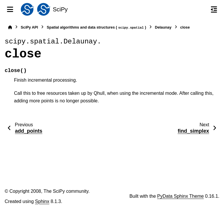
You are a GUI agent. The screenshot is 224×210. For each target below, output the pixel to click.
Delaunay (163, 27)
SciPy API (29, 27)
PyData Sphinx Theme (180, 196)
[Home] (10, 27)
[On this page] (214, 9)
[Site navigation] (10, 9)
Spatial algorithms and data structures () (96, 27)
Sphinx (42, 201)
